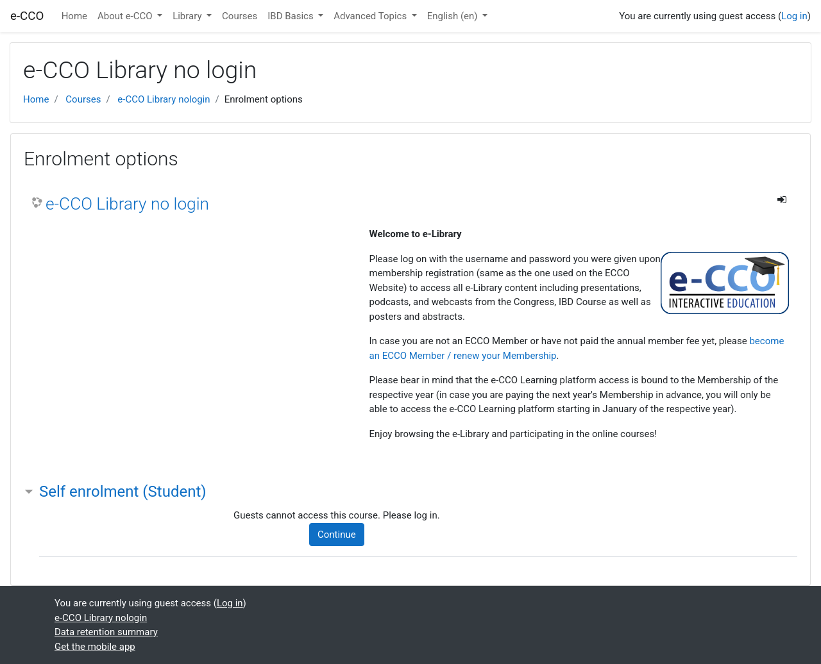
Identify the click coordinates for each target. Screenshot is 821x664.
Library (188, 16)
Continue (336, 534)
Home (74, 16)
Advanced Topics (371, 16)
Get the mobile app (95, 646)
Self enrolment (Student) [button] (123, 492)
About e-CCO (126, 16)
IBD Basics (291, 16)
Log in (794, 16)
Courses (239, 16)
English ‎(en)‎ (453, 16)
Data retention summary (106, 632)
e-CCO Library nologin (163, 99)
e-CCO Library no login (127, 203)
